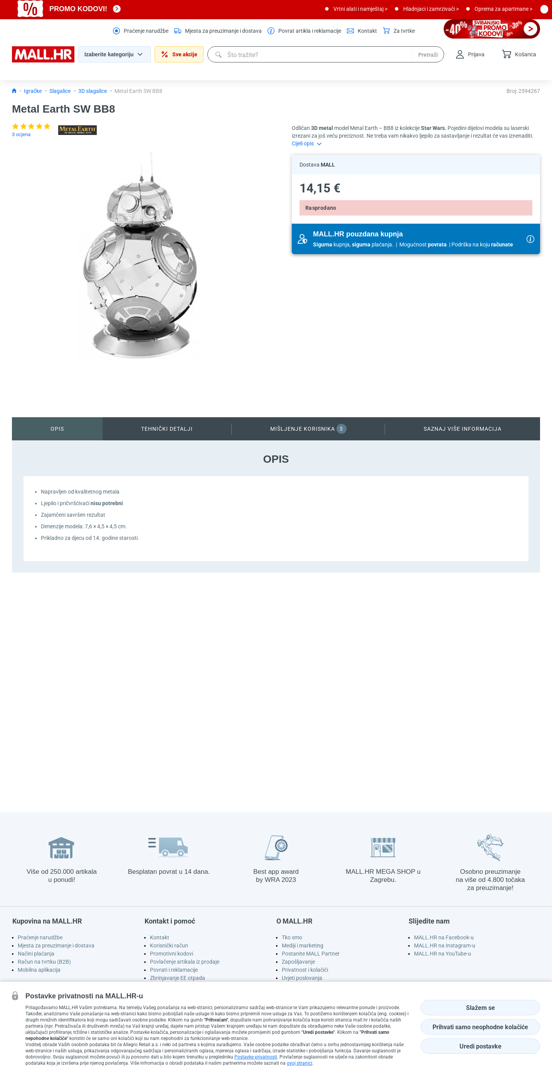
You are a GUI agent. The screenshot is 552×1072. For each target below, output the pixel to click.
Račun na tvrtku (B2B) (44, 962)
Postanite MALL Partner (311, 954)
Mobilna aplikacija (39, 970)
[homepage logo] (43, 60)
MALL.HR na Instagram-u (444, 945)
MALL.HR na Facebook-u (444, 937)
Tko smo (292, 937)
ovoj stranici (299, 1063)
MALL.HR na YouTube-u (442, 954)
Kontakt (159, 937)
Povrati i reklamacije (174, 970)
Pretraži (428, 55)
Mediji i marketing (302, 945)
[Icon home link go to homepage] (14, 91)
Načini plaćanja (36, 954)
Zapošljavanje (298, 962)
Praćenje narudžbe (40, 937)
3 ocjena (21, 134)
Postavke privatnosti (255, 1057)
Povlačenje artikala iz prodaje (184, 962)
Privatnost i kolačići (305, 970)
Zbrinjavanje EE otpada (177, 978)
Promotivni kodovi (171, 954)
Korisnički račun (169, 945)
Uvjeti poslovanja (302, 978)
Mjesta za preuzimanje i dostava (56, 945)
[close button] (544, 9)
